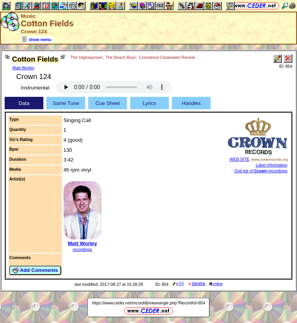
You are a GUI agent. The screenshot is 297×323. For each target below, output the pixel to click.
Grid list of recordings (260, 170)
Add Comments (35, 270)
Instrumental (35, 88)
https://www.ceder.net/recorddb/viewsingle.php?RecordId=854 (148, 303)
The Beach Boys (121, 57)
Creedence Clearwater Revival (167, 57)
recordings (82, 249)
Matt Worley (23, 67)
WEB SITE (239, 159)
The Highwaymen (86, 57)
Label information (271, 165)
